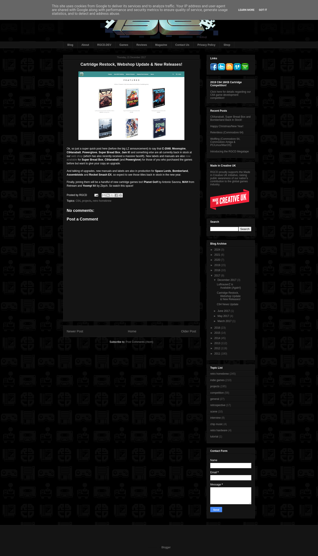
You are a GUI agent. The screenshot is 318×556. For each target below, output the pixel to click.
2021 (217, 254)
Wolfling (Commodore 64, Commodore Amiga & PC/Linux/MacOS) (225, 142)
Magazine (161, 44)
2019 (217, 265)
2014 (217, 338)
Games (123, 44)
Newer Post (75, 331)
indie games (217, 380)
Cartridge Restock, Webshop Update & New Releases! (229, 296)
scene (213, 411)
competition (217, 392)
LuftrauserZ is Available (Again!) (229, 286)
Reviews (141, 44)
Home (132, 331)
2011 (217, 353)
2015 (217, 332)
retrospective (217, 405)
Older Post (188, 331)
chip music (216, 424)
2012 (217, 348)
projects (86, 200)
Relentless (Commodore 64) (226, 132)
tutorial (214, 436)
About (85, 44)
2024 (217, 249)
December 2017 (227, 280)
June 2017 (224, 311)
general (214, 399)
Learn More (246, 10)
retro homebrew (102, 200)
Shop (226, 44)
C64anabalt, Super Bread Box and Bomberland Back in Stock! (230, 118)
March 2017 (225, 321)
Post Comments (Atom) (139, 341)
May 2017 (224, 316)
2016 (217, 327)
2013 (217, 343)
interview (215, 417)
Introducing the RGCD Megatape (229, 151)
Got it (263, 10)
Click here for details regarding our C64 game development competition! (230, 95)
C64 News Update (227, 304)
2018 (217, 270)
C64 (78, 200)
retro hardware (218, 430)
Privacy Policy (206, 44)
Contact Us (182, 44)
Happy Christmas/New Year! (226, 126)
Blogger (165, 547)
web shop (77, 156)
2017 (217, 275)
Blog (70, 44)
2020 (217, 259)
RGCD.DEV (104, 44)
